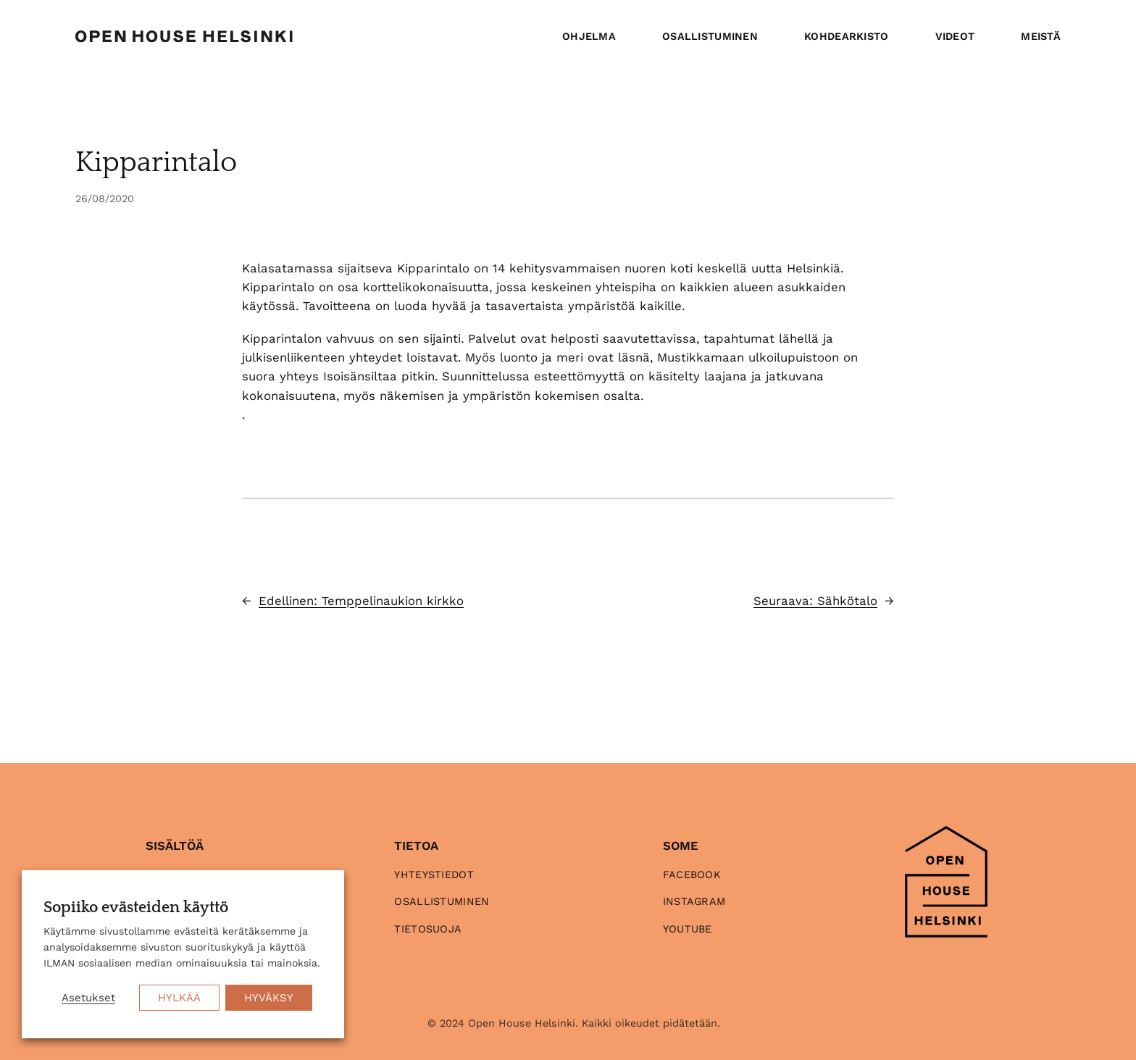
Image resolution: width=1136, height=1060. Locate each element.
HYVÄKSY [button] (268, 997)
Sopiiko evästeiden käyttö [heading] (135, 908)
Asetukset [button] (88, 997)
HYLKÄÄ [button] (179, 997)
